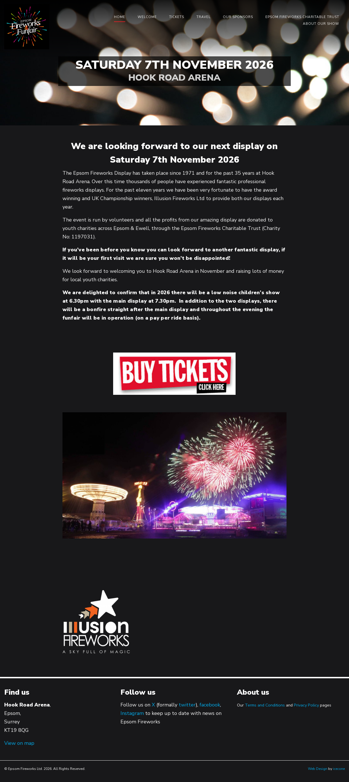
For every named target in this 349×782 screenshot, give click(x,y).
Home (119, 17)
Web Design (317, 769)
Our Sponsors (238, 17)
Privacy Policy (306, 705)
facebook (210, 704)
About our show (321, 23)
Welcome (147, 17)
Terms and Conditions (265, 705)
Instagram (132, 713)
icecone (339, 769)
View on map (19, 743)
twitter (187, 704)
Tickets (176, 17)
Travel (203, 17)
